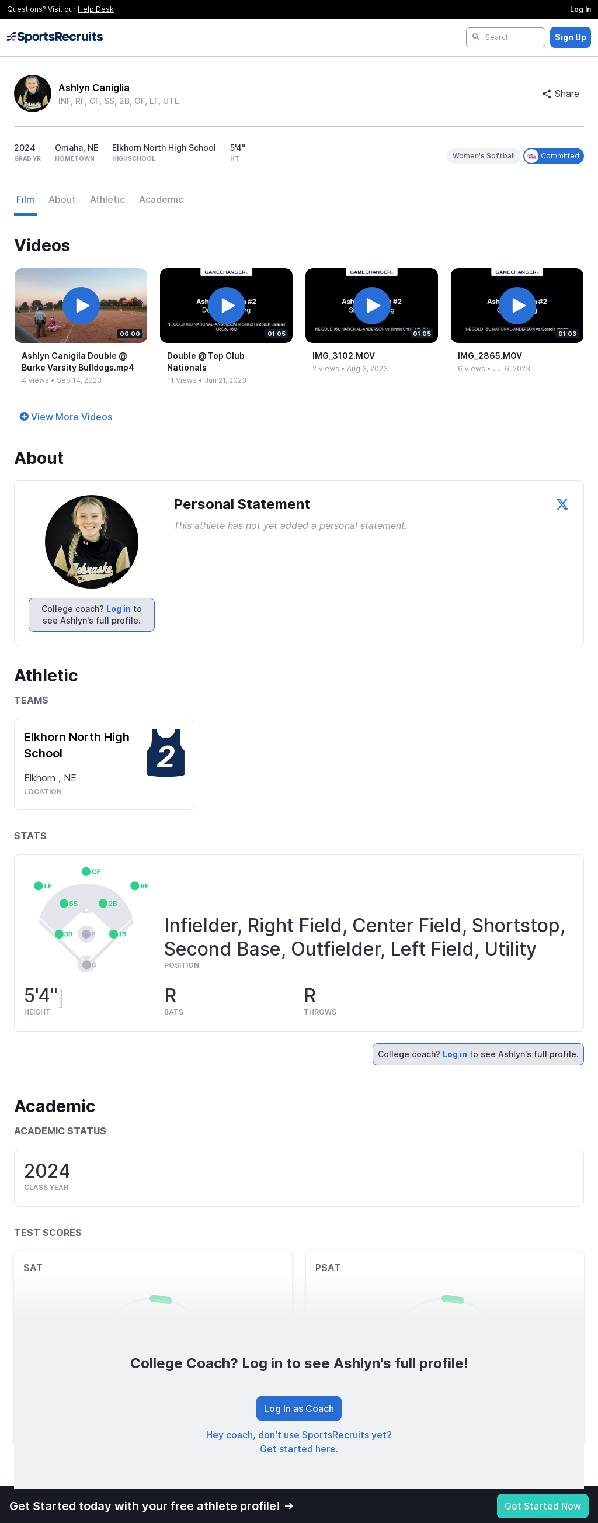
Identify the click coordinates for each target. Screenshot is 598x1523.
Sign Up (570, 37)
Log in (118, 609)
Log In (580, 9)
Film (25, 199)
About (62, 199)
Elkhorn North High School (77, 745)
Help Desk (96, 9)
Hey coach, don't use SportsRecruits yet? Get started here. (299, 1442)
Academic (161, 199)
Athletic (107, 199)
